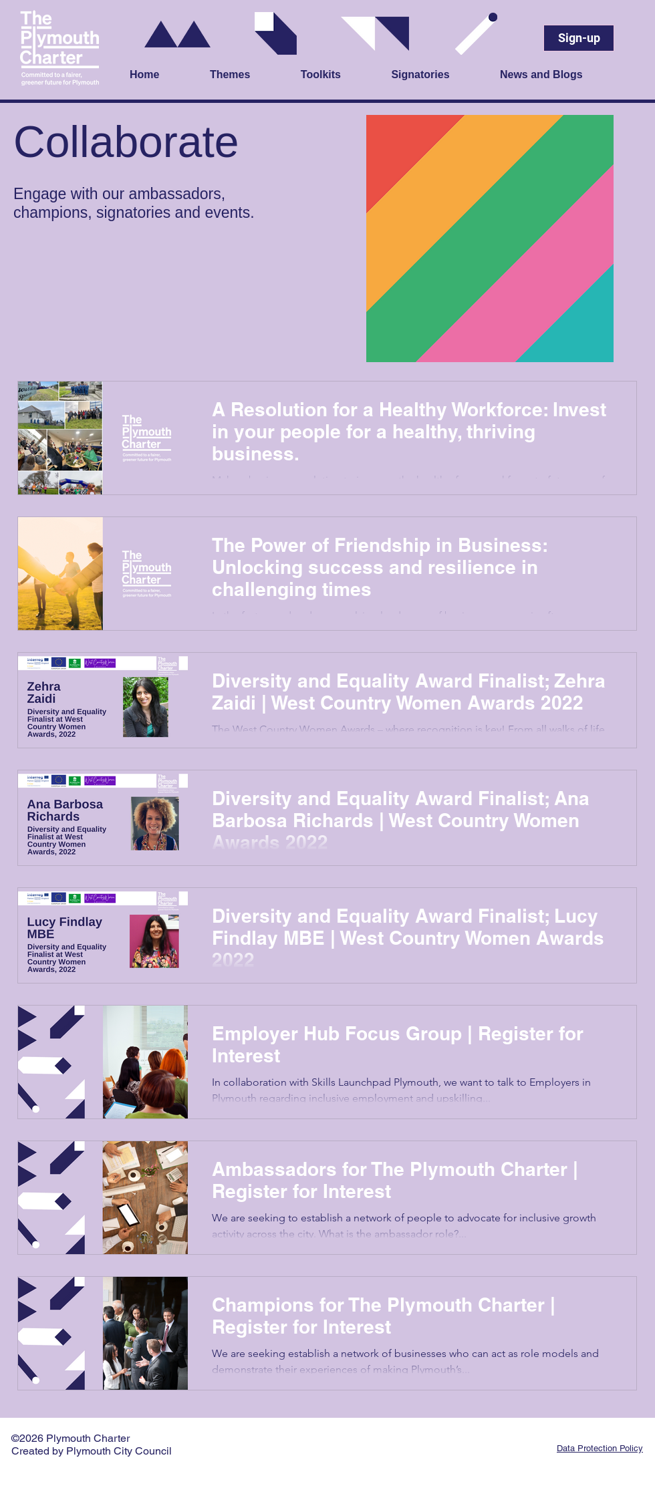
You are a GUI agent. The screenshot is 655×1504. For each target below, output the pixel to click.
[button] (248, 75)
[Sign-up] (578, 38)
